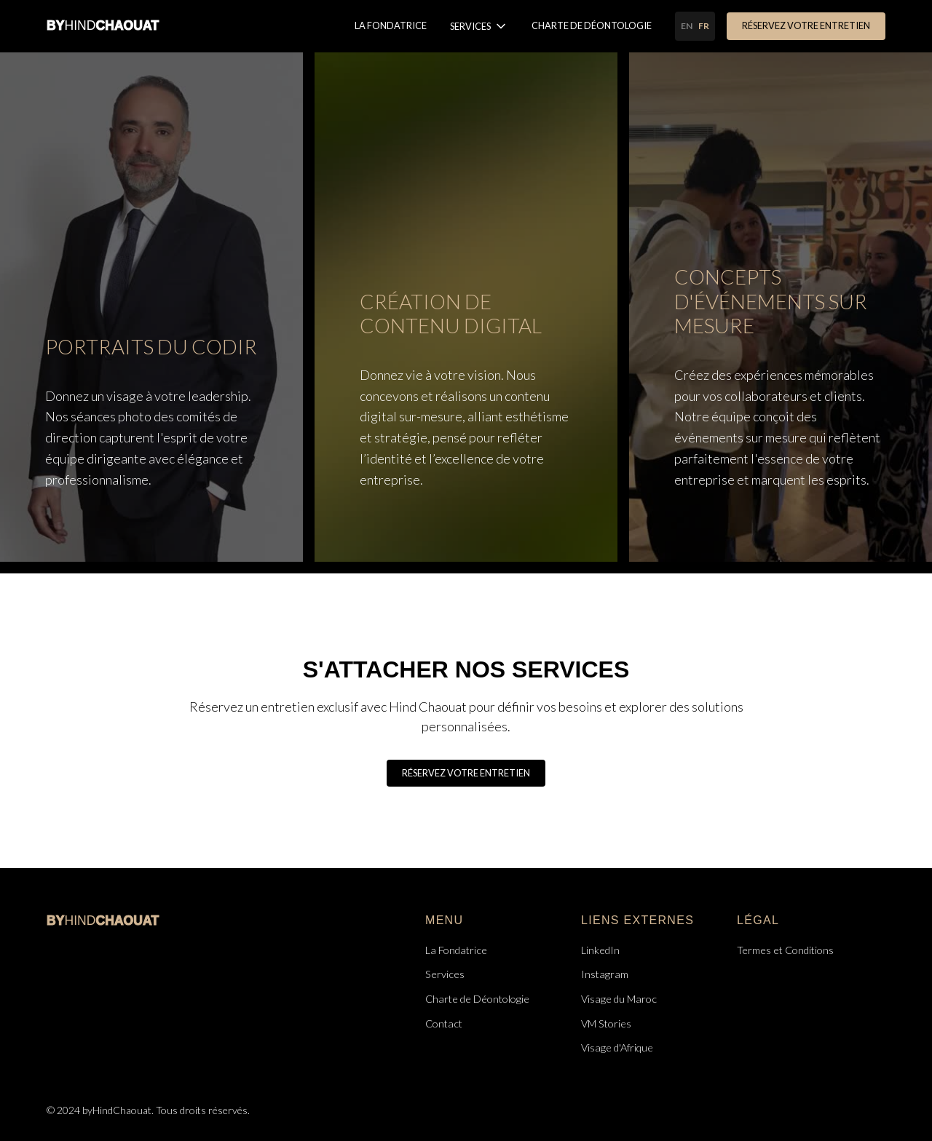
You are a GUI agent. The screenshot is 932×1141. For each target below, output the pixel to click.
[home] (103, 26)
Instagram (604, 974)
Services (445, 974)
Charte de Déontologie (592, 25)
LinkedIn (600, 950)
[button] (479, 26)
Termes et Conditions (785, 950)
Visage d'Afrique (617, 1047)
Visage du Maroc (619, 999)
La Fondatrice (391, 25)
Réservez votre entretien (806, 25)
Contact (443, 1023)
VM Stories (606, 1023)
